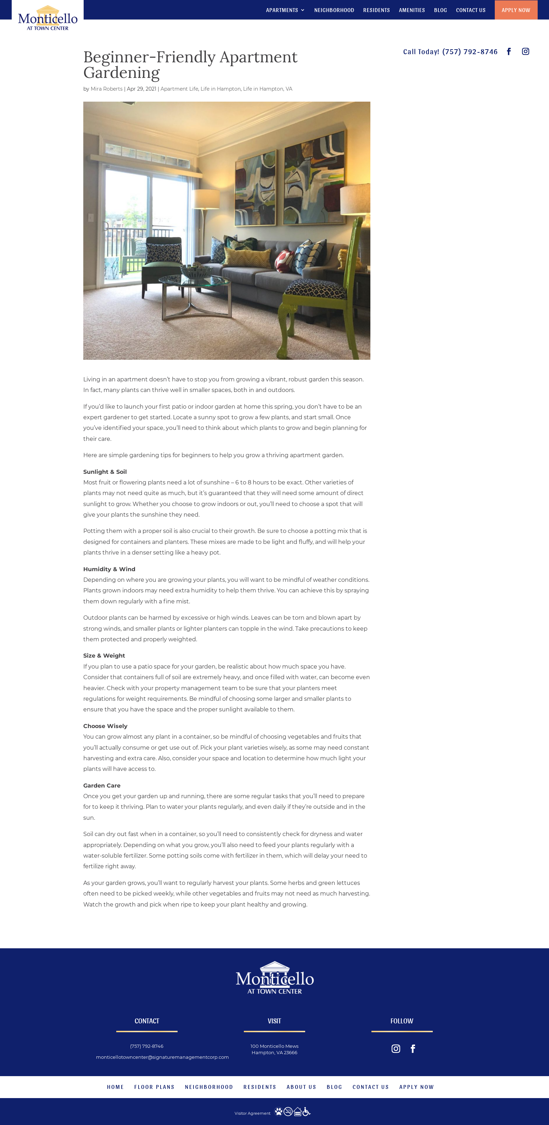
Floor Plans (154, 1086)
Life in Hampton (221, 89)
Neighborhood (334, 10)
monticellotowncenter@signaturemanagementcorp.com (162, 1057)
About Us (302, 1086)
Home (115, 1086)
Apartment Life (179, 89)
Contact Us (471, 10)
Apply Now (516, 9)
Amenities (412, 10)
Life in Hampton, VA (267, 89)
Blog (440, 10)
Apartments (282, 10)
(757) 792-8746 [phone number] (470, 51)
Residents (376, 10)
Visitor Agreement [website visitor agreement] (252, 1113)
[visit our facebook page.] (509, 51)
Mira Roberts (107, 89)
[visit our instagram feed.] (526, 51)
